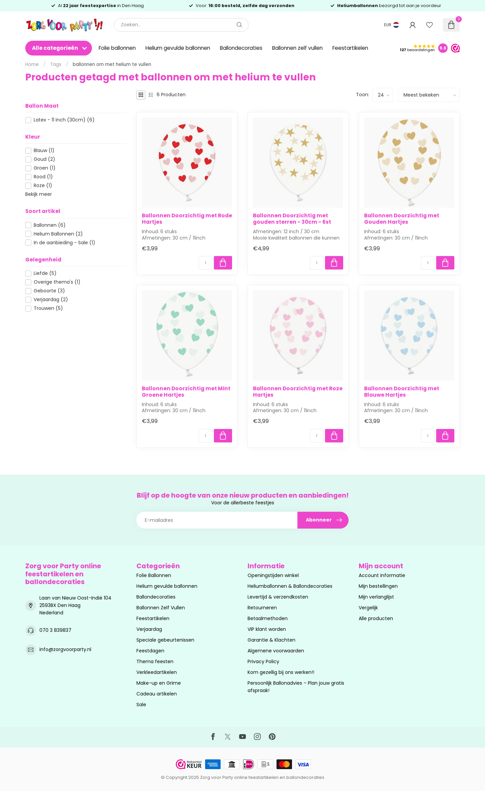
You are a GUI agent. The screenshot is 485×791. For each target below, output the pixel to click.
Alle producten (376, 618)
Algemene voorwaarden (276, 650)
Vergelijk (368, 607)
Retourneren (262, 607)
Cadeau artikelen (156, 693)
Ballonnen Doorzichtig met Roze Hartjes (298, 392)
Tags (55, 64)
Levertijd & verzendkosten (278, 597)
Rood (43, 176)
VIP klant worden (267, 629)
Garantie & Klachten (271, 640)
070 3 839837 (55, 630)
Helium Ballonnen (58, 234)
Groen (45, 168)
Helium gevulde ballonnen (178, 47)
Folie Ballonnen (153, 575)
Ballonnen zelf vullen (297, 47)
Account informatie (382, 575)
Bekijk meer (38, 194)
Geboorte (49, 290)
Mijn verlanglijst (376, 597)
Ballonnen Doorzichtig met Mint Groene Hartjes (186, 392)
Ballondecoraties (241, 47)
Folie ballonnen (117, 47)
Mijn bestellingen (378, 586)
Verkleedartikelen (156, 672)
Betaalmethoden (268, 618)
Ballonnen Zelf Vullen (160, 607)
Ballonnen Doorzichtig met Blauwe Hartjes (401, 392)
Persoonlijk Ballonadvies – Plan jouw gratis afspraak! (296, 687)
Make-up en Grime (158, 683)
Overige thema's (57, 282)
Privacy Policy (263, 661)
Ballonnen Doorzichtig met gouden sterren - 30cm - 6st (292, 219)
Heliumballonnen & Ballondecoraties (290, 586)
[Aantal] (205, 262)
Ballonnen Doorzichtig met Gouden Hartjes (401, 219)
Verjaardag (51, 299)
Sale (141, 704)
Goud (44, 159)
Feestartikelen (350, 47)
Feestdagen (150, 650)
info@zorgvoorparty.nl (65, 649)
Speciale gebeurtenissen (165, 640)
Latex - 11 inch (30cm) (64, 119)
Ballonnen (50, 225)
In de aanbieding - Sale (64, 242)
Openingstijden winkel (273, 575)
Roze (43, 185)
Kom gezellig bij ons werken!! (281, 672)
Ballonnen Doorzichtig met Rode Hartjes (187, 219)
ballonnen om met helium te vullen (112, 64)
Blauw (44, 150)
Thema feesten (154, 661)
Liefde (45, 273)
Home (32, 64)
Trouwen (48, 308)
